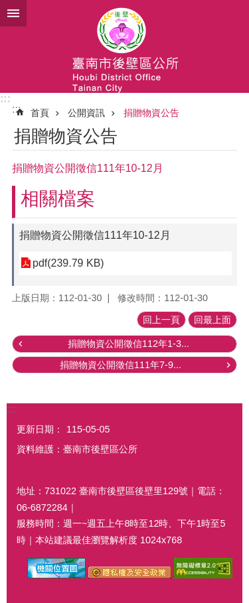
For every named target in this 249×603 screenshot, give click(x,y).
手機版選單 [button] (13, 13)
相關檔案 (58, 198)
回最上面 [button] (212, 319)
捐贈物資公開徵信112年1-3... (128, 343)
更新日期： (40, 429)
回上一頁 (161, 319)
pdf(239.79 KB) (68, 263)
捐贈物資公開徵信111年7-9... (120, 365)
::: (5, 98)
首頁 (40, 112)
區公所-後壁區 (124, 46)
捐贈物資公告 (151, 112)
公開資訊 (86, 112)
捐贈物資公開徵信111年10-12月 (95, 235)
